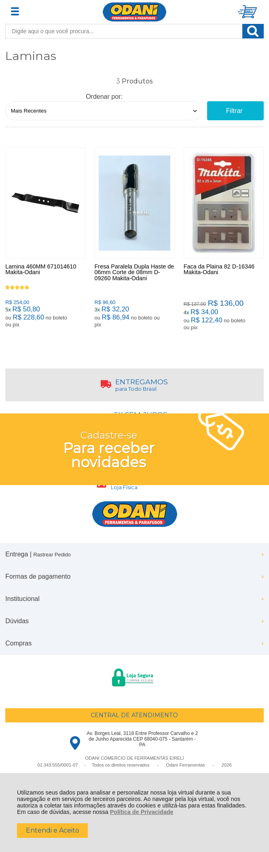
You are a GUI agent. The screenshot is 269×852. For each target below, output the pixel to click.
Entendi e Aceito (52, 830)
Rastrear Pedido (51, 555)
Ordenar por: (104, 96)
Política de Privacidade (142, 812)
